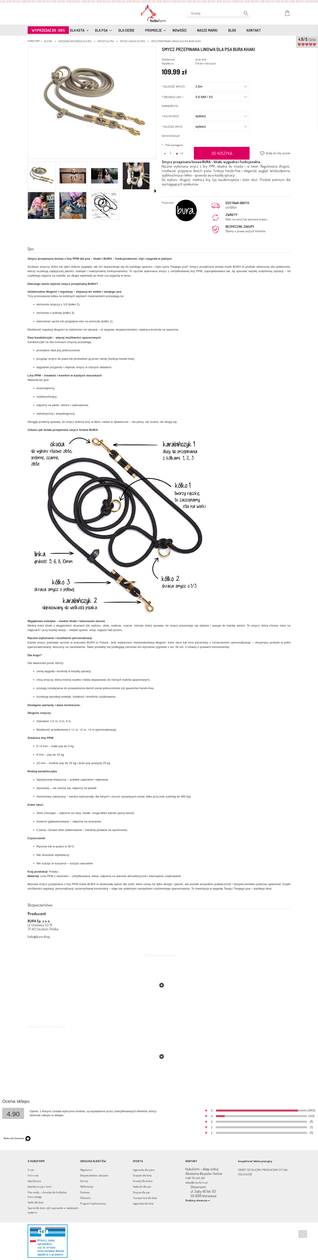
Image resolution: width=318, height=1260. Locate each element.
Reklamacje (86, 1186)
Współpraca (34, 1181)
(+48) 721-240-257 (195, 1178)
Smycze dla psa (141, 1192)
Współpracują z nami (40, 1186)
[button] (155, 191)
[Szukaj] (243, 14)
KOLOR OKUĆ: (171, 116)
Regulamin (86, 1170)
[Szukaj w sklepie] (219, 13)
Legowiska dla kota (143, 1203)
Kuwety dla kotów (143, 1181)
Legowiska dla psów (143, 1170)
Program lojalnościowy (93, 1203)
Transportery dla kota (145, 1198)
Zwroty (84, 1181)
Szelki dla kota (35, 1202)
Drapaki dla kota (142, 1175)
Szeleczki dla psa (142, 1186)
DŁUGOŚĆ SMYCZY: (173, 86)
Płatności (85, 1198)
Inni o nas (33, 1175)
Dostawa (85, 1192)
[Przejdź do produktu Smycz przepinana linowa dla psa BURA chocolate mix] (159, 1077)
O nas (31, 1170)
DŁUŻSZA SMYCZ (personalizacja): (172, 131)
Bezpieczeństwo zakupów (94, 1175)
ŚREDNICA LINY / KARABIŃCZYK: (172, 101)
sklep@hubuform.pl (196, 1182)
